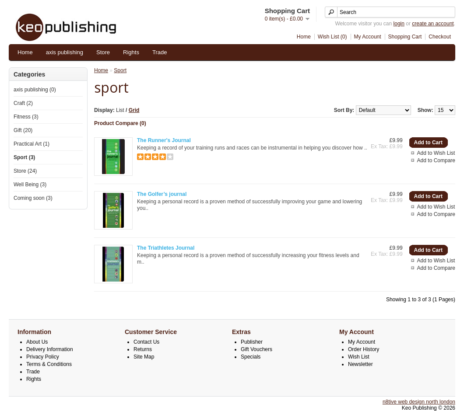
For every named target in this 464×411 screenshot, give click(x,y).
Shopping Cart (405, 37)
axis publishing (64, 52)
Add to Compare (436, 160)
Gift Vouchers (256, 349)
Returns (143, 349)
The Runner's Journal (164, 140)
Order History (363, 349)
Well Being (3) (30, 184)
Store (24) (25, 171)
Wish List (358, 357)
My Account (367, 37)
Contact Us (146, 342)
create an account (432, 24)
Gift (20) (23, 130)
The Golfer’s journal (161, 194)
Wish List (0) (332, 37)
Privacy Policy (42, 357)
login (399, 24)
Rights (131, 52)
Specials (250, 357)
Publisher (252, 342)
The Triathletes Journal (165, 248)
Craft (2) (23, 103)
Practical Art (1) (31, 144)
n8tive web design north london (419, 402)
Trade (159, 52)
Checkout (440, 37)
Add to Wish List (436, 153)
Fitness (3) (26, 117)
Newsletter (360, 364)
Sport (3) (24, 157)
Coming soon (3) (33, 198)
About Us (37, 342)
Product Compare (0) (120, 123)
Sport (120, 70)
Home (304, 37)
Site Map (144, 357)
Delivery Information (49, 349)
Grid (134, 110)
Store (103, 52)
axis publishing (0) (35, 90)
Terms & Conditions (49, 364)
